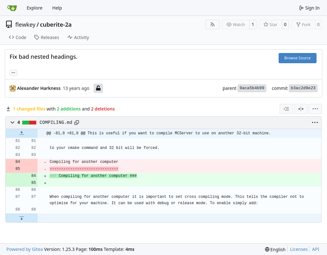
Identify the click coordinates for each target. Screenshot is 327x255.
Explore (34, 8)
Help (57, 8)
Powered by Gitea (24, 249)
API (315, 249)
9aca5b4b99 (252, 88)
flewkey (25, 24)
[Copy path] (76, 122)
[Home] (12, 8)
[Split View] (301, 109)
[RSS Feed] (212, 24)
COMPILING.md (56, 122)
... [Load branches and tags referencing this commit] (13, 72)
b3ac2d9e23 (303, 88)
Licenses (299, 249)
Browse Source (297, 58)
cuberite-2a (56, 24)
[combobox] (286, 109)
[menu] (315, 109)
